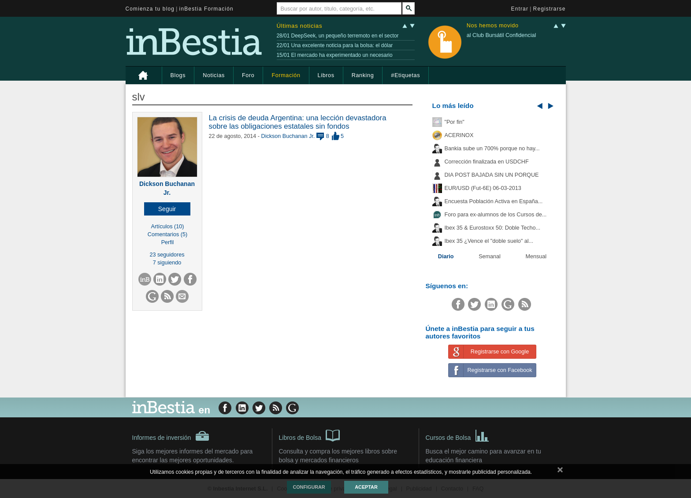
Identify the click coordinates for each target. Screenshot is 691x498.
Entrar (520, 9)
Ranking (363, 75)
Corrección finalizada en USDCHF (487, 162)
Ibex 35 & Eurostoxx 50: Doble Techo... (493, 228)
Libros (326, 75)
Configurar (309, 487)
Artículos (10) (167, 226)
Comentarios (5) (167, 234)
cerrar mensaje (560, 471)
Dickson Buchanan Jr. (288, 136)
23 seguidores (166, 255)
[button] (167, 209)
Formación (285, 75)
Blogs (178, 75)
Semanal (490, 256)
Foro (248, 75)
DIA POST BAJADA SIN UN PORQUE (492, 175)
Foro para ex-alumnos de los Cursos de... (496, 215)
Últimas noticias (300, 25)
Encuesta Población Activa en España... (494, 201)
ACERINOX (459, 135)
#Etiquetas (405, 75)
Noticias (214, 75)
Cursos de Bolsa (458, 435)
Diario (446, 256)
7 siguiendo (167, 263)
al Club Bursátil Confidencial (501, 35)
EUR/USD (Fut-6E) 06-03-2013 (483, 188)
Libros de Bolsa (309, 435)
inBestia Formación (206, 9)
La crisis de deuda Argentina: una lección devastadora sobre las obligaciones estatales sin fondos (297, 122)
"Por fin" (454, 122)
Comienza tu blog (150, 9)
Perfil (167, 242)
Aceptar (366, 487)
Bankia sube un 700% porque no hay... (492, 148)
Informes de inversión (171, 435)
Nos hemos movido (493, 26)
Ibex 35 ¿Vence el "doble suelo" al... (489, 241)
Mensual (536, 256)
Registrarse (549, 9)
